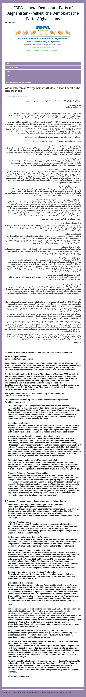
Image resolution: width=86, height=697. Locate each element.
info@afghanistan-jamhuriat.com (43, 47)
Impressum (10, 79)
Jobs (8, 71)
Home (8, 64)
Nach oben (80, 692)
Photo (8, 75)
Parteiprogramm (12, 67)
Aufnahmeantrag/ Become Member (18, 82)
